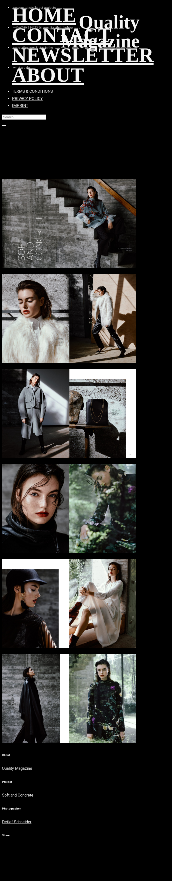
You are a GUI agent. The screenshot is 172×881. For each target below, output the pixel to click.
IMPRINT (20, 105)
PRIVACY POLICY (27, 98)
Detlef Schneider (16, 822)
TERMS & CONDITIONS (32, 91)
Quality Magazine (17, 768)
